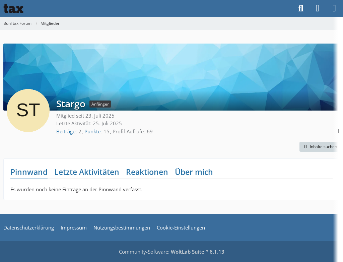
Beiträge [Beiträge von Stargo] (65, 131)
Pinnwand (29, 172)
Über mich (194, 172)
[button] (319, 147)
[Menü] (334, 8)
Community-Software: (171, 251)
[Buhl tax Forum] (13, 8)
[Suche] (300, 8)
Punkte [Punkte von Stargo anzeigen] (92, 131)
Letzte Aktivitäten (86, 172)
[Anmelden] (317, 8)
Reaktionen (147, 172)
